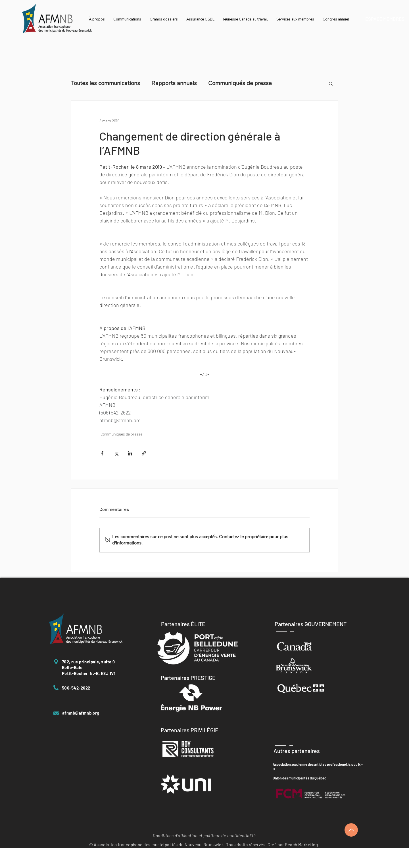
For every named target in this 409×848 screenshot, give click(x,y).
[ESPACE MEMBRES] (384, 19)
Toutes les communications (105, 83)
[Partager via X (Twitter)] (116, 453)
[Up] (351, 830)
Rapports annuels (174, 83)
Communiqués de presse (240, 83)
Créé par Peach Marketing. (293, 844)
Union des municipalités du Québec (299, 778)
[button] (330, 83)
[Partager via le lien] (144, 453)
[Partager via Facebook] (102, 453)
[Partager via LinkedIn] (130, 453)
